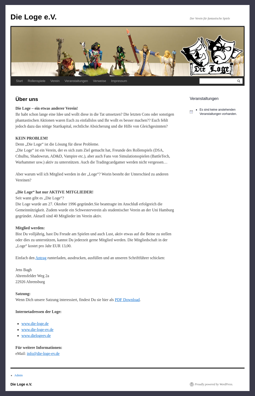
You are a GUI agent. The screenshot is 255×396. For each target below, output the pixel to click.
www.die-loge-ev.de (37, 329)
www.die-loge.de (35, 323)
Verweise (99, 81)
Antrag (40, 258)
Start (19, 81)
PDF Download (127, 300)
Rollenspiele (36, 81)
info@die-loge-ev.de (43, 353)
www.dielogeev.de (36, 335)
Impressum (119, 81)
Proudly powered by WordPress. (214, 384)
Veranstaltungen (76, 81)
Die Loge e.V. (33, 17)
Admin (18, 375)
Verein (55, 81)
